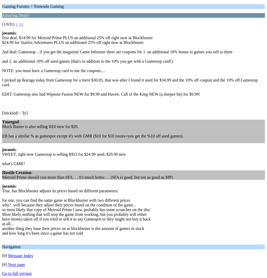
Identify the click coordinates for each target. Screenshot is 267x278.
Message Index (20, 255)
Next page (16, 264)
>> (21, 24)
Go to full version (17, 273)
